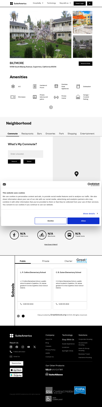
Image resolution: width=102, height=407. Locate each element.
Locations (65, 347)
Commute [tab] (13, 133)
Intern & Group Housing (84, 350)
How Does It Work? (51, 244)
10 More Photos (82, 46)
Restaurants (27, 133)
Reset (29, 161)
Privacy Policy (50, 350)
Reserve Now (85, 63)
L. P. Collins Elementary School (33, 272)
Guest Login (79, 3)
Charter (68, 261)
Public (23, 261)
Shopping (72, 133)
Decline (51, 221)
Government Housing (83, 344)
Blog (47, 343)
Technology (51, 3)
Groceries (50, 133)
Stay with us (65, 3)
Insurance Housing (85, 357)
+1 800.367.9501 (17, 352)
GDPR (48, 353)
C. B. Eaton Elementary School (68, 272)
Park (61, 133)
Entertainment (87, 133)
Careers (48, 346)
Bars (39, 133)
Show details (89, 213)
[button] (76, 174)
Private (45, 261)
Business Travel (84, 354)
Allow (83, 221)
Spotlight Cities (67, 351)
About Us (49, 339)
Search (14, 161)
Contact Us (50, 357)
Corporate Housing (85, 339)
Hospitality (38, 3)
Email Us (15, 356)
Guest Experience (68, 344)
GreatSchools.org (58, 315)
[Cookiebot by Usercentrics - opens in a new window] (89, 184)
